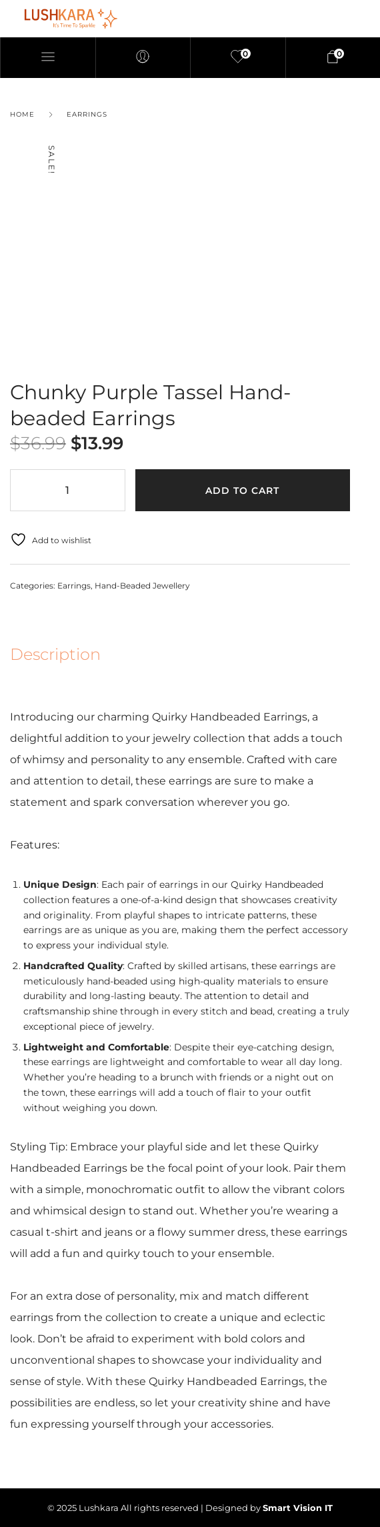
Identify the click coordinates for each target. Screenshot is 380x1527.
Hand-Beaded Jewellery (142, 586)
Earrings (87, 114)
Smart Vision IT (298, 1507)
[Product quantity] (68, 489)
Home (22, 114)
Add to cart (242, 491)
